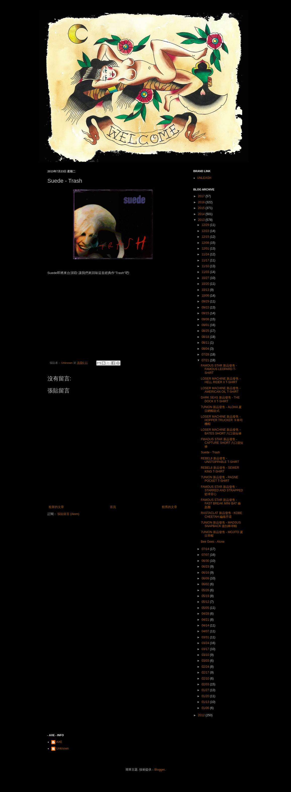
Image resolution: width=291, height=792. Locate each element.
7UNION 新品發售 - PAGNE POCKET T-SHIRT (219, 479)
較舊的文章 (169, 507)
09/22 (205, 307)
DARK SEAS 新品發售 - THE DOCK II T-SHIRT (220, 399)
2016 (201, 202)
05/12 (205, 602)
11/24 (205, 254)
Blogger (159, 769)
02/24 (205, 666)
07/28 (205, 354)
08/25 (205, 331)
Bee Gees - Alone (212, 541)
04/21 (205, 619)
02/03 (205, 684)
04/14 (205, 625)
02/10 (205, 678)
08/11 (205, 342)
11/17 (205, 260)
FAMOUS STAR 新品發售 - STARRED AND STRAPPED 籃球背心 (222, 490)
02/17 (205, 672)
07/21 (205, 360)
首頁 (113, 507)
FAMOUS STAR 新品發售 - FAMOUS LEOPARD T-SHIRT (219, 369)
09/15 (205, 313)
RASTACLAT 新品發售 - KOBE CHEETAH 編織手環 (221, 514)
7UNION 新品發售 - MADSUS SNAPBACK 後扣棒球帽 (221, 524)
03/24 (205, 643)
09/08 (205, 319)
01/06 (205, 708)
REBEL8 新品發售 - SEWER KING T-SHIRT (220, 469)
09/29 (205, 301)
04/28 (205, 613)
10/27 (205, 278)
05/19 (205, 596)
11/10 (205, 266)
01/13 (205, 702)
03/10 (205, 655)
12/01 (205, 248)
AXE (59, 742)
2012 (201, 715)
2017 (201, 196)
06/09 (205, 578)
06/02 (205, 584)
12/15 (205, 237)
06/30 (205, 561)
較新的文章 (56, 507)
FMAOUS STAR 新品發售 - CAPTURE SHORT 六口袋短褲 (222, 443)
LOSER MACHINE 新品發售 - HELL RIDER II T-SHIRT (220, 380)
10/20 (205, 284)
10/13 (205, 290)
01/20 (205, 696)
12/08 (205, 243)
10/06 (205, 295)
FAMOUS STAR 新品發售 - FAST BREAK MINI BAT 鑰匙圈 (220, 503)
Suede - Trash (210, 452)
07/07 (205, 555)
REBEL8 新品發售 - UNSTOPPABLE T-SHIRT (220, 460)
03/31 (205, 637)
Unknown (62, 748)
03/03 (205, 660)
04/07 (205, 631)
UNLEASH (204, 178)
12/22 (205, 231)
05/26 (205, 590)
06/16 (205, 572)
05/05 (205, 608)
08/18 (205, 337)
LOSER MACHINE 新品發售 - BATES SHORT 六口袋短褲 (221, 431)
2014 (201, 214)
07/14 (205, 549)
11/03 (205, 272)
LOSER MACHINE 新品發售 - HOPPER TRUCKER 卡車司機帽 (221, 420)
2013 (201, 220)
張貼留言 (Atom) (68, 514)
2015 (201, 208)
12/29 (205, 225)
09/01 (205, 325)
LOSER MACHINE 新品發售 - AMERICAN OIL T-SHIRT (220, 389)
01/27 (205, 690)
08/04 (205, 348)
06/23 (205, 566)
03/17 (205, 649)
